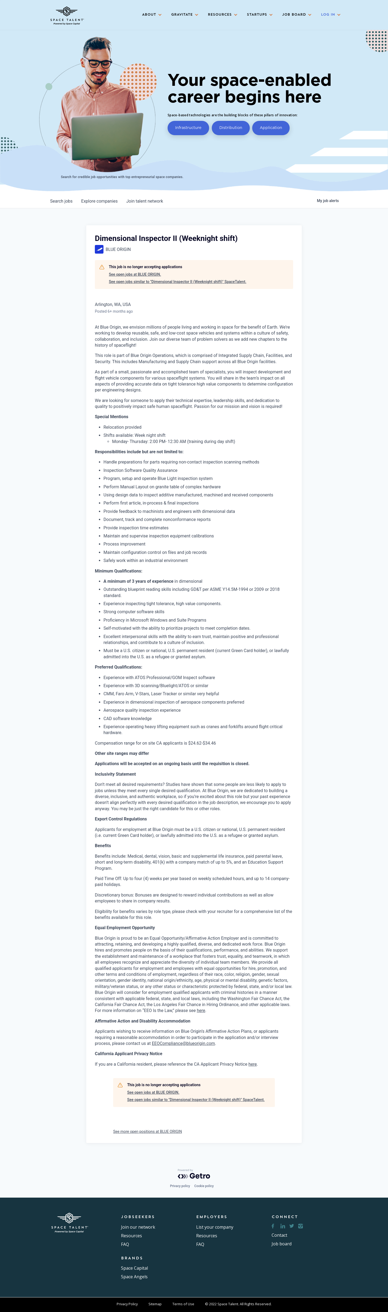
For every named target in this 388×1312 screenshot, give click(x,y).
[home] (66, 13)
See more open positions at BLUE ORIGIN (147, 1131)
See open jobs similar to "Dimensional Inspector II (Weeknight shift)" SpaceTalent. (177, 282)
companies (99, 201)
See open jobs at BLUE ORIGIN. (135, 274)
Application (271, 127)
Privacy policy (180, 1186)
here (201, 1010)
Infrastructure (188, 127)
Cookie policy (204, 1186)
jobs (61, 201)
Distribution (230, 127)
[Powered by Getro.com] (194, 1174)
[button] (150, 15)
